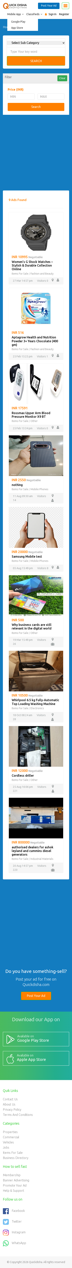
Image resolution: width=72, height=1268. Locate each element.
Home (7, 27)
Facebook (14, 1211)
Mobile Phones (39, 489)
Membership (12, 1175)
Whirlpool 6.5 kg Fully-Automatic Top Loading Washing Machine (35, 701)
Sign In (52, 14)
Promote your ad (14, 1185)
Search (36, 61)
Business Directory (15, 1158)
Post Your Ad (48, 5)
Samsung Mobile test (27, 556)
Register (64, 14)
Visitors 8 (42, 568)
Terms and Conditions (18, 1114)
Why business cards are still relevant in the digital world (31, 626)
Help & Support (13, 1190)
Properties (10, 1132)
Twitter (12, 1221)
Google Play (18, 21)
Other (34, 421)
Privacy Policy (12, 1109)
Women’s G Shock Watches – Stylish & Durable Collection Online (32, 265)
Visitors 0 (42, 280)
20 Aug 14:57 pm (23, 865)
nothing (17, 485)
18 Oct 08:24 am (22, 715)
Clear (62, 78)
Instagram (14, 1232)
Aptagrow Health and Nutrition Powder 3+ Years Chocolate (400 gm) (35, 341)
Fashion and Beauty (42, 273)
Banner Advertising (16, 1180)
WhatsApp (14, 1243)
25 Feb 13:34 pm (22, 428)
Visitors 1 (42, 356)
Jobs (6, 1147)
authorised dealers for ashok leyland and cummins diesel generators (32, 850)
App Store (17, 27)
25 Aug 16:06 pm (23, 786)
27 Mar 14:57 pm (23, 280)
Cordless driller (23, 775)
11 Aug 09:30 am (23, 496)
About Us (9, 1104)
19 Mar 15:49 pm (23, 639)
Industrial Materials (42, 858)
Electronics (37, 708)
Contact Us (10, 1099)
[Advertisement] (36, 154)
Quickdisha (35, 1262)
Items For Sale (20, 273)
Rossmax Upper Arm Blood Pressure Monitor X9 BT (31, 414)
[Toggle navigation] (65, 5)
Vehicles (8, 1142)
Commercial (11, 1137)
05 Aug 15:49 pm (23, 568)
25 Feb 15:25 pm (22, 356)
